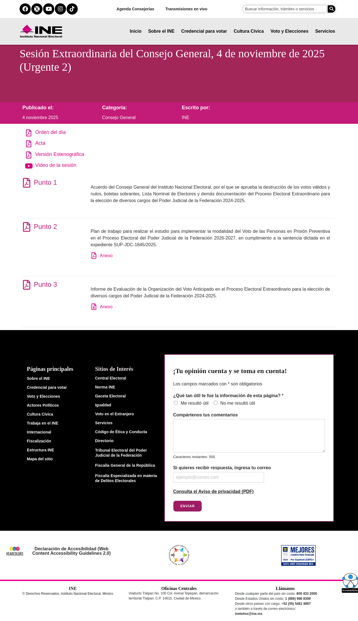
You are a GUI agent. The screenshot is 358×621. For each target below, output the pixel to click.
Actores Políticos (43, 405)
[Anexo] (94, 255)
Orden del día (50, 132)
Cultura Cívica (249, 31)
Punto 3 (45, 284)
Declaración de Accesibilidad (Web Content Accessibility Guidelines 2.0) (71, 551)
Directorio (104, 441)
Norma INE (105, 387)
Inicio (136, 31)
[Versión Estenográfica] (28, 154)
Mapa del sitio (40, 459)
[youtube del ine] (48, 9)
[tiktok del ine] (72, 9)
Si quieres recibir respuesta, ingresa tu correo (222, 467)
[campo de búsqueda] (285, 9)
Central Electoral (110, 378)
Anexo (106, 255)
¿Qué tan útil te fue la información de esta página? (228, 395)
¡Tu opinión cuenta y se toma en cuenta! (230, 371)
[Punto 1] (26, 183)
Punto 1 (45, 182)
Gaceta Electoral (110, 396)
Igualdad (103, 405)
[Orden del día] (28, 132)
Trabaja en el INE (42, 423)
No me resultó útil (237, 403)
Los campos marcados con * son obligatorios (217, 383)
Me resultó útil (195, 403)
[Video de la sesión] (28, 165)
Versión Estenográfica (59, 154)
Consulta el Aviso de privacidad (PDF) (213, 491)
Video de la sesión (55, 165)
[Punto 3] (26, 285)
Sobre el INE (161, 31)
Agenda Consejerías (135, 9)
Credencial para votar (204, 31)
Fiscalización (39, 441)
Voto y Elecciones (289, 31)
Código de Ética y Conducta (121, 432)
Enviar (187, 506)
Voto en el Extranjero (114, 414)
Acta (40, 143)
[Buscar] (331, 9)
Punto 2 (45, 226)
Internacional (39, 432)
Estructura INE (40, 450)
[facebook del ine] (25, 9)
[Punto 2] (26, 227)
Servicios (325, 31)
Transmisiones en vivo (186, 9)
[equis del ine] (37, 9)
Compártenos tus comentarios (205, 415)
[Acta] (28, 143)
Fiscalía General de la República (125, 465)
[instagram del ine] (60, 9)
